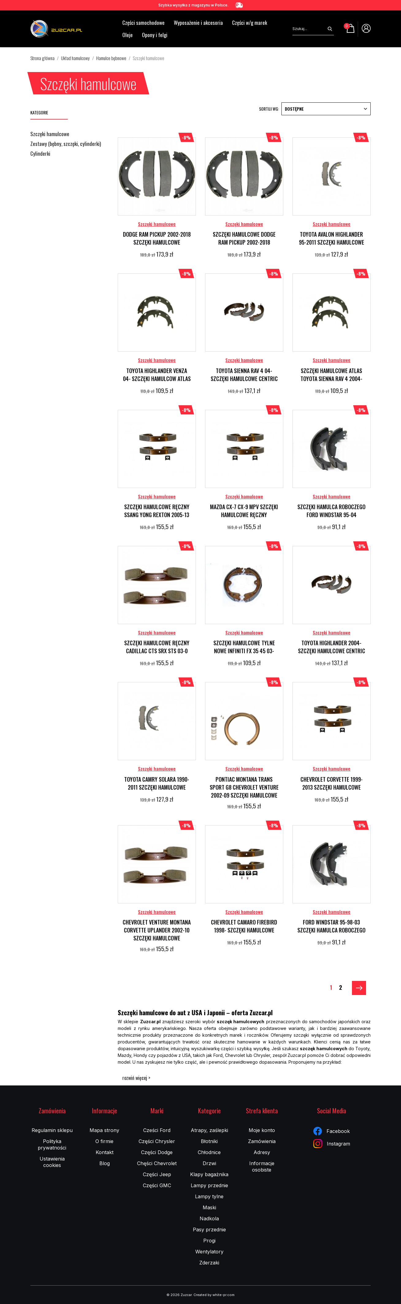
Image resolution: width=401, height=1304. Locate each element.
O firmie (104, 1141)
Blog (104, 1163)
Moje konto (262, 1130)
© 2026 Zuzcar (179, 1295)
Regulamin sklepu (52, 1130)
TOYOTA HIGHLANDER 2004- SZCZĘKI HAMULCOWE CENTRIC (331, 647)
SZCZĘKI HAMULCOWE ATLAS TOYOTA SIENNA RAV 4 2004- (331, 375)
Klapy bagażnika (209, 1174)
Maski (209, 1207)
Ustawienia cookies (52, 1162)
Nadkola (209, 1218)
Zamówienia (262, 1141)
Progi (209, 1240)
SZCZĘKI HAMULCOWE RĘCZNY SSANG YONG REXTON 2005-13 (156, 511)
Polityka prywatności (52, 1144)
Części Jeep (157, 1174)
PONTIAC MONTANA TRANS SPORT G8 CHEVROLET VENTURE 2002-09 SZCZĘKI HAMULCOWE (244, 787)
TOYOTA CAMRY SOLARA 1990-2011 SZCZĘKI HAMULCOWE (156, 783)
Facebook (331, 1131)
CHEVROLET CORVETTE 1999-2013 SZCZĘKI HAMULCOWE (331, 783)
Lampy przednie (209, 1185)
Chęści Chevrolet (157, 1163)
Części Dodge (157, 1152)
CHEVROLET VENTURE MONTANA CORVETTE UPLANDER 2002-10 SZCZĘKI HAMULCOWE (157, 930)
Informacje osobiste (261, 1166)
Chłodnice (209, 1152)
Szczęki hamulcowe (49, 134)
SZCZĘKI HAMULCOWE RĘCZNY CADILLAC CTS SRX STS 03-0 (156, 647)
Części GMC (157, 1185)
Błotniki (209, 1141)
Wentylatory (209, 1252)
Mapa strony (104, 1130)
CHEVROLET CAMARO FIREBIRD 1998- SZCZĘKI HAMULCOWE (244, 926)
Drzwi (209, 1163)
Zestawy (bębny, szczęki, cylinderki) (65, 144)
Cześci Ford (156, 1130)
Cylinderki (40, 154)
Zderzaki (209, 1263)
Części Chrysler (157, 1141)
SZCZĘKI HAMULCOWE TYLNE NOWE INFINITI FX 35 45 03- (244, 647)
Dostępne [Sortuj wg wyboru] (326, 108)
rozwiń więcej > (136, 1078)
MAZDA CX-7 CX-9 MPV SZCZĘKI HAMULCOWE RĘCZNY (244, 511)
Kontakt (104, 1152)
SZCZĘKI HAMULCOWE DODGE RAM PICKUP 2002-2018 (244, 238)
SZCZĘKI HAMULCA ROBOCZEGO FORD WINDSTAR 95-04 (331, 511)
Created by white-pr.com (214, 1295)
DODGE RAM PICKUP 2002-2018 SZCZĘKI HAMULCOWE (157, 238)
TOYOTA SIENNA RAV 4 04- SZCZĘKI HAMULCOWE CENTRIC (244, 375)
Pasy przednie (209, 1229)
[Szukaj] (309, 29)
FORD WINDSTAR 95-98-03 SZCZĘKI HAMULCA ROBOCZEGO (331, 926)
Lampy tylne (209, 1196)
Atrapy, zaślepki (209, 1130)
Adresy (262, 1152)
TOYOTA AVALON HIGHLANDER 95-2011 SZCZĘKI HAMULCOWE (331, 238)
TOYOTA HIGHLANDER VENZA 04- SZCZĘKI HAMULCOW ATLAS (157, 375)
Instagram (331, 1143)
